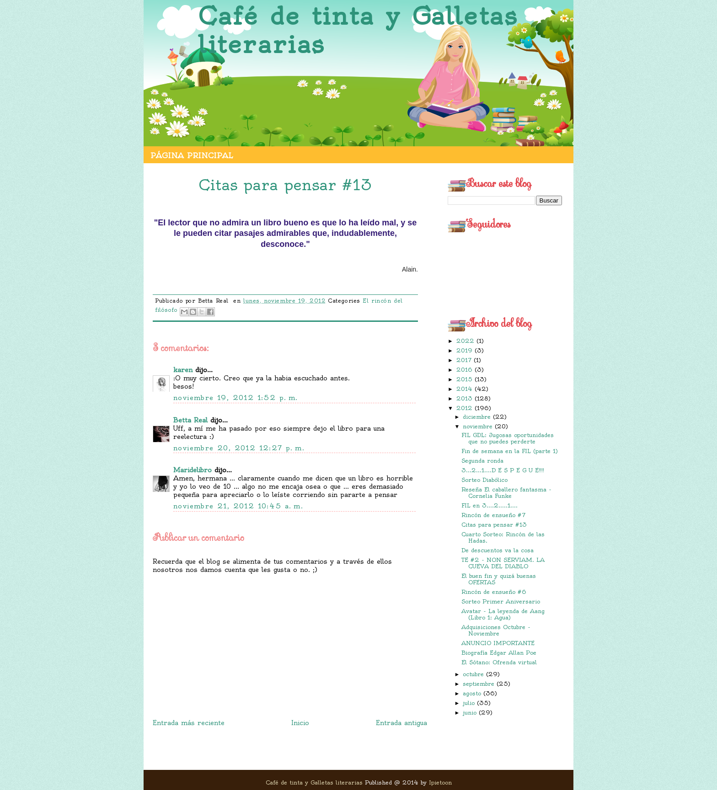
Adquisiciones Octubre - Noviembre (495, 630)
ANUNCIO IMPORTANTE (498, 643)
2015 (465, 379)
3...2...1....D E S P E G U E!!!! (502, 470)
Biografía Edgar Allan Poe (498, 652)
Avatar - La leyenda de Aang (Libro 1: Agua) (503, 614)
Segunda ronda (482, 460)
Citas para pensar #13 (494, 524)
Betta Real (190, 420)
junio (471, 712)
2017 (465, 360)
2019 (465, 350)
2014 (465, 388)
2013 (465, 398)
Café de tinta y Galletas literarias (357, 30)
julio (470, 702)
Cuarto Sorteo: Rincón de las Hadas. (503, 537)
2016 (465, 369)
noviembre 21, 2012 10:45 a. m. (238, 506)
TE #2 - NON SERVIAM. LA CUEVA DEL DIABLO (503, 563)
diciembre (478, 416)
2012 (465, 408)
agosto (473, 693)
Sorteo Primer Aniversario (500, 601)
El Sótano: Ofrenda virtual (499, 662)
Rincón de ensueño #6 (493, 591)
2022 (466, 340)
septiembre (480, 683)
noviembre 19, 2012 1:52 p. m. (235, 398)
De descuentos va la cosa (497, 550)
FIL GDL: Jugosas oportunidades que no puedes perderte (507, 438)
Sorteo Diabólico (484, 479)
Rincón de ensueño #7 (493, 515)
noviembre (479, 426)
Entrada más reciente (189, 723)
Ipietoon (440, 782)
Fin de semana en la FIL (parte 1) (509, 451)
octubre (474, 674)
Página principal (191, 155)
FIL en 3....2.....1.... (489, 505)
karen (183, 370)
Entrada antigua (401, 723)
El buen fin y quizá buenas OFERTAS (498, 579)
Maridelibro (192, 470)
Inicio (300, 723)
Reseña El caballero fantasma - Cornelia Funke (506, 492)
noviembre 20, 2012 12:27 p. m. (239, 448)
